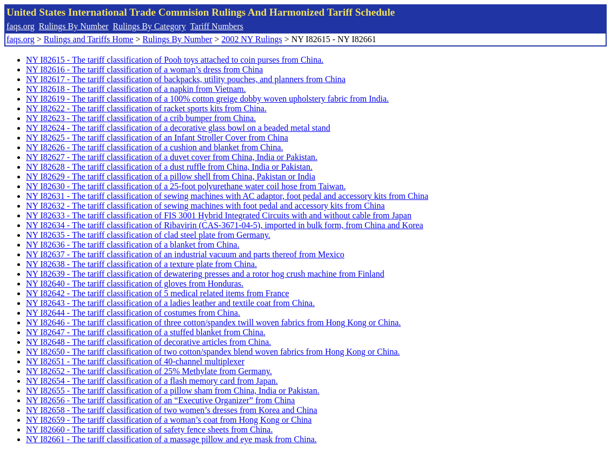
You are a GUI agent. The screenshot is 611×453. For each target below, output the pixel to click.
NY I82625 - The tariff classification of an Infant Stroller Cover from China (157, 137)
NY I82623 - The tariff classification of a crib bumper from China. (141, 118)
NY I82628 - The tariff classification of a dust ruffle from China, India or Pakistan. (169, 166)
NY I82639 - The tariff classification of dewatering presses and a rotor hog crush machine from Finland (205, 273)
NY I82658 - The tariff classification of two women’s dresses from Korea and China (171, 410)
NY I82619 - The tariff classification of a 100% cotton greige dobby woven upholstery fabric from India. (207, 98)
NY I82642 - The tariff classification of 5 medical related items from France (157, 293)
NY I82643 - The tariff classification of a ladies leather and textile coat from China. (170, 303)
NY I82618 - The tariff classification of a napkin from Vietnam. (136, 89)
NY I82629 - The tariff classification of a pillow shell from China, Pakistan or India (170, 176)
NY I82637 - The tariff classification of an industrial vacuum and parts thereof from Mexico (185, 254)
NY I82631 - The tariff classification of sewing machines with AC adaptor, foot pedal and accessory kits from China (227, 196)
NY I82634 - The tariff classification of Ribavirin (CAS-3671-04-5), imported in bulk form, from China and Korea (224, 225)
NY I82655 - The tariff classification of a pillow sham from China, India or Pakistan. (173, 390)
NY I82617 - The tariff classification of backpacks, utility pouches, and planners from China (186, 79)
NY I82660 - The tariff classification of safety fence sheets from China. (149, 429)
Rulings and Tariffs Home (89, 39)
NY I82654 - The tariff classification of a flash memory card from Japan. (152, 380)
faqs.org (20, 26)
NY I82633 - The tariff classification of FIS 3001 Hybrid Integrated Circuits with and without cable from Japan (218, 215)
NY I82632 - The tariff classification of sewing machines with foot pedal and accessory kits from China (205, 205)
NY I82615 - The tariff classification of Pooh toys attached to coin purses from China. (174, 59)
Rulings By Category (149, 26)
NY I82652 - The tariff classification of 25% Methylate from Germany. (149, 371)
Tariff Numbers (216, 26)
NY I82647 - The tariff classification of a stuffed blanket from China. (145, 332)
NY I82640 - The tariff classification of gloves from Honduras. (134, 283)
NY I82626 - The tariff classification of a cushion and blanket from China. (154, 147)
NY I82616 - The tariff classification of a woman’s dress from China (144, 69)
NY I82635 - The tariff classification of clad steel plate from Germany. (148, 234)
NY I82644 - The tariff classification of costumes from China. (133, 312)
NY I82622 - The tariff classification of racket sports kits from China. (146, 108)
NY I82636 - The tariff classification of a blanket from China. (133, 244)
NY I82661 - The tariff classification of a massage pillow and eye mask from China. (171, 439)
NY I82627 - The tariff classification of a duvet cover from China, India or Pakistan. (171, 157)
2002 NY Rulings (252, 39)
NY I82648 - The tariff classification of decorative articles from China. (148, 342)
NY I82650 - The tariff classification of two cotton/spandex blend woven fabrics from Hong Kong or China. (213, 351)
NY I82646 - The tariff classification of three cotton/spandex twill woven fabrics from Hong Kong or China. (213, 322)
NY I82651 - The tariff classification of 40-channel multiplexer (135, 361)
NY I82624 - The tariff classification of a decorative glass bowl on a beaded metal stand (178, 127)
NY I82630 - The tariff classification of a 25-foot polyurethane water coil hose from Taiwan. (186, 186)
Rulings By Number (74, 26)
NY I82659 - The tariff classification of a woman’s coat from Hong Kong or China (168, 419)
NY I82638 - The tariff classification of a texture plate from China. (141, 264)
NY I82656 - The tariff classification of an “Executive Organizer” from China (160, 400)
